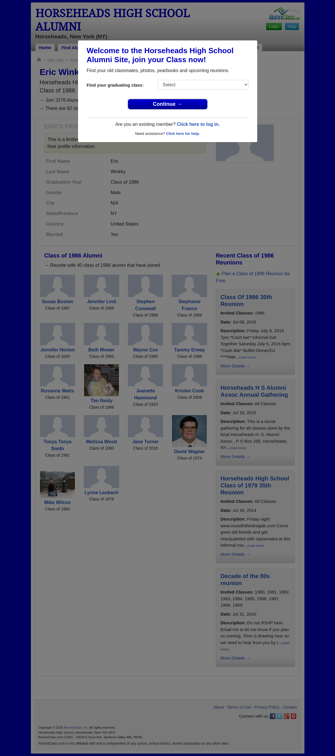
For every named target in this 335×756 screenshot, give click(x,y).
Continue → (167, 104)
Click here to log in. (198, 124)
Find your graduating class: (115, 85)
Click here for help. (183, 133)
